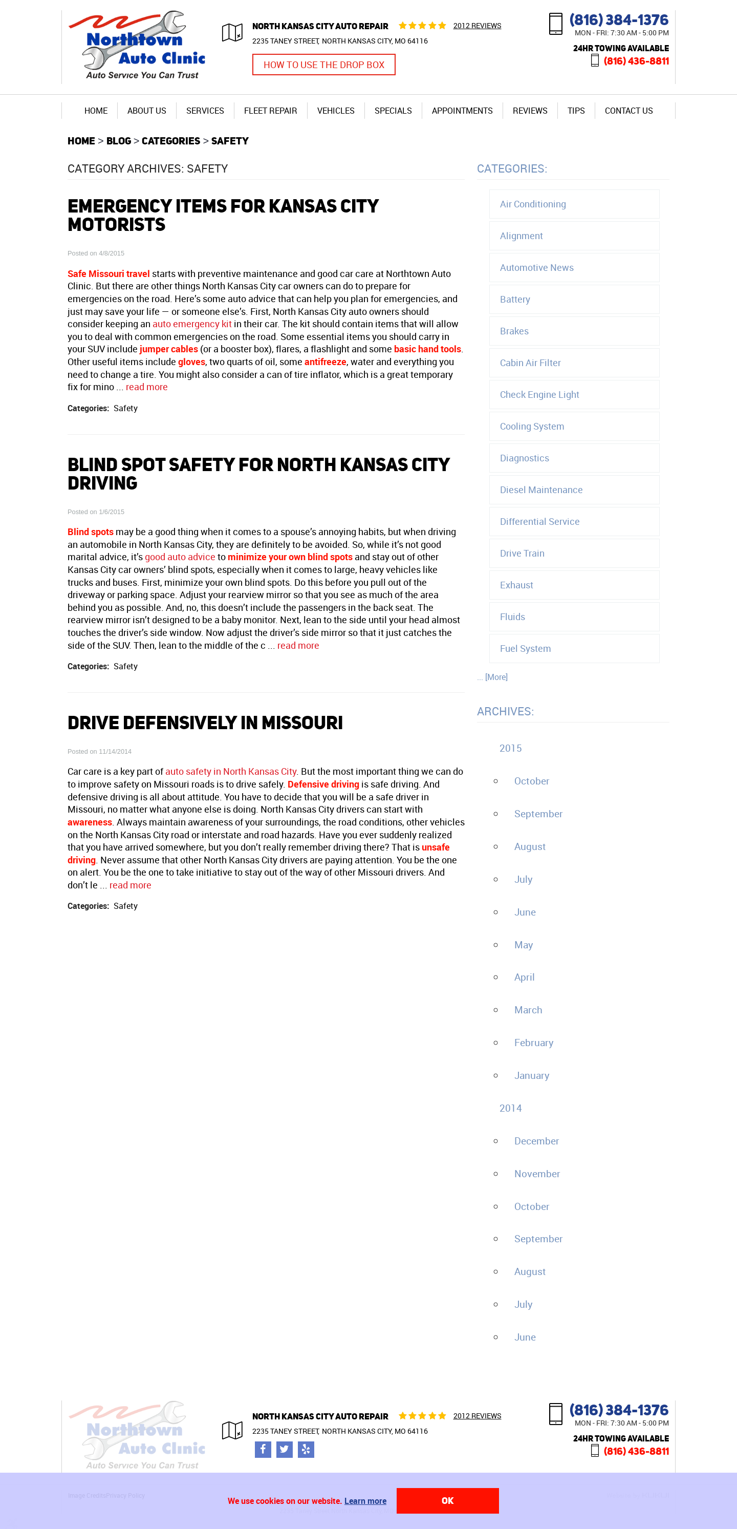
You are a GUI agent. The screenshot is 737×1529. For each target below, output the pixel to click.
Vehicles (336, 110)
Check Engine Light (539, 394)
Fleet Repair (270, 110)
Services (205, 110)
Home (95, 110)
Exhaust (516, 585)
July (523, 879)
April (524, 977)
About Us (146, 110)
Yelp (306, 1449)
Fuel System (525, 648)
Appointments (462, 110)
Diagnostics (524, 458)
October (532, 781)
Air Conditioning (533, 204)
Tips (576, 110)
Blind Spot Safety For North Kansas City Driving (259, 473)
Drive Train (522, 553)
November (537, 1173)
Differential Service (540, 521)
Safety (230, 140)
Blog (118, 140)
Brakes (514, 331)
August (530, 846)
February (534, 1042)
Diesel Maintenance (541, 489)
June (525, 912)
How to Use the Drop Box (324, 64)
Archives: (505, 711)
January (532, 1075)
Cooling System (532, 426)
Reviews (530, 110)
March (528, 1009)
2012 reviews (477, 25)
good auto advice (180, 556)
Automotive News (537, 267)
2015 (511, 748)
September (538, 813)
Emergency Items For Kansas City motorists (223, 215)
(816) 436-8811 (636, 60)
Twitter (284, 1449)
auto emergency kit (192, 323)
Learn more (365, 1500)
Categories (171, 140)
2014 (511, 1108)
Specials (393, 110)
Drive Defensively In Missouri (205, 722)
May (523, 944)
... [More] (492, 677)
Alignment (521, 235)
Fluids (512, 616)
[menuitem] (96, 110)
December (536, 1141)
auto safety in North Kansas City (230, 771)
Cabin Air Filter (530, 362)
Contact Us (629, 110)
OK (448, 1500)
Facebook (263, 1449)
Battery (515, 299)
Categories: (512, 168)
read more (147, 386)
